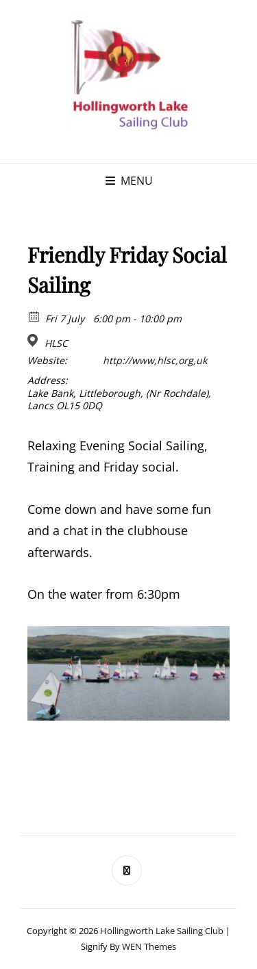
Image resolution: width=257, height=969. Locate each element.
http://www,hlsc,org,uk (155, 360)
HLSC (56, 343)
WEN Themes (149, 946)
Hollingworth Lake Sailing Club (161, 931)
